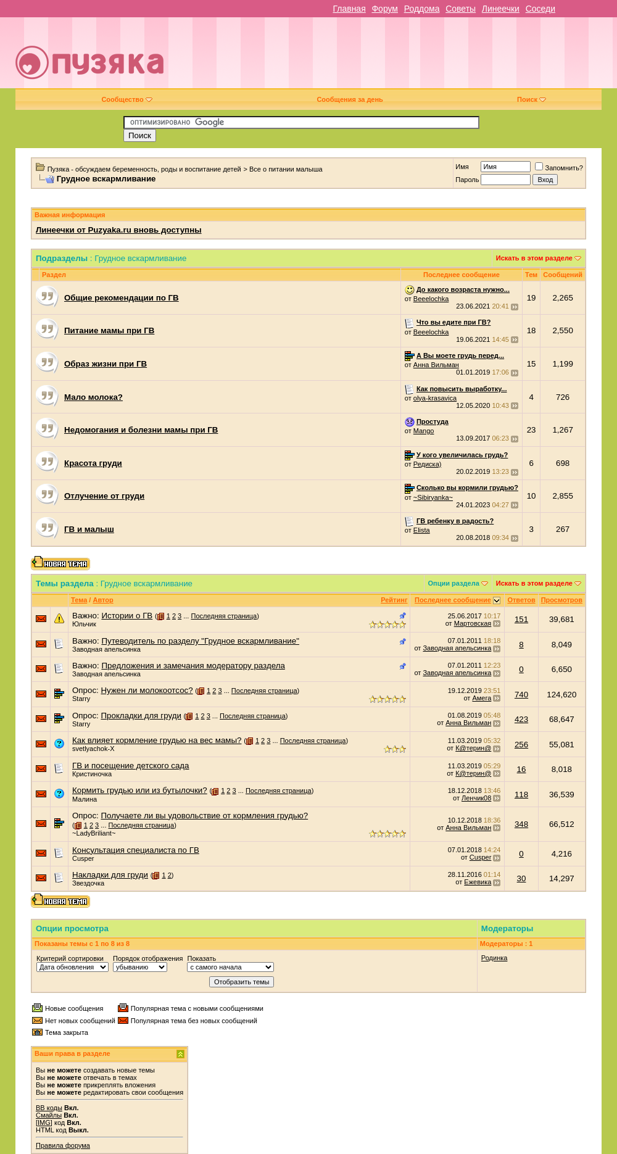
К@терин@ (473, 748)
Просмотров (561, 600)
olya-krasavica (435, 398)
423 (521, 719)
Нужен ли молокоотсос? (147, 690)
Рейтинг (394, 600)
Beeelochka (431, 298)
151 (521, 619)
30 (521, 878)
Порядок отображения (148, 958)
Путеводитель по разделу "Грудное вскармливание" (200, 640)
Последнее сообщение (453, 600)
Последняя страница (224, 616)
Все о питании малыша (286, 169)
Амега (481, 698)
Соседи (540, 9)
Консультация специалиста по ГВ (135, 850)
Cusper (83, 858)
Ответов (521, 600)
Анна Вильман (436, 364)
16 (521, 769)
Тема (79, 600)
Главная (349, 9)
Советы (460, 9)
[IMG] (44, 1122)
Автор (103, 600)
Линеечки (501, 9)
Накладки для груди (110, 874)
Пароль (467, 179)
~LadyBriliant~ (93, 833)
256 (521, 744)
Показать (201, 958)
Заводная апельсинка (106, 649)
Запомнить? (559, 168)
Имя (461, 166)
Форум (384, 9)
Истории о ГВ (126, 615)
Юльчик (84, 624)
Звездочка (88, 883)
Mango (423, 430)
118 (521, 794)
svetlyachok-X (93, 748)
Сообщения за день (350, 99)
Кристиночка (92, 774)
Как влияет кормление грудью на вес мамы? (156, 740)
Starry (81, 698)
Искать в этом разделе (534, 258)
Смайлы (49, 1115)
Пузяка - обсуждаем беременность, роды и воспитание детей (144, 169)
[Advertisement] (407, 57)
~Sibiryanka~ (433, 497)
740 (521, 694)
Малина (84, 799)
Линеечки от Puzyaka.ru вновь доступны (119, 230)
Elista (421, 530)
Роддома (422, 9)
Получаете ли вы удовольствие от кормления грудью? (204, 815)
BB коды (49, 1107)
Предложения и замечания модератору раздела (192, 665)
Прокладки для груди (141, 715)
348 (521, 824)
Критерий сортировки (70, 958)
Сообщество (126, 99)
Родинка (494, 957)
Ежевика (477, 882)
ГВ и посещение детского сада (130, 765)
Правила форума (63, 1145)
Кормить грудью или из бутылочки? (139, 790)
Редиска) (427, 464)
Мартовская (473, 623)
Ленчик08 (476, 798)
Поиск (531, 99)
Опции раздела (453, 583)
